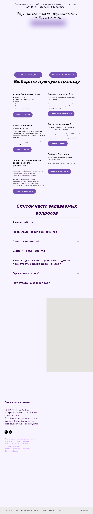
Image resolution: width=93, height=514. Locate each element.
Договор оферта (11, 451)
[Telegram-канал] (10, 432)
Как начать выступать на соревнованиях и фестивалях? (27, 163)
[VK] (6, 432)
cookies (58, 510)
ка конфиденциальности (20, 449)
